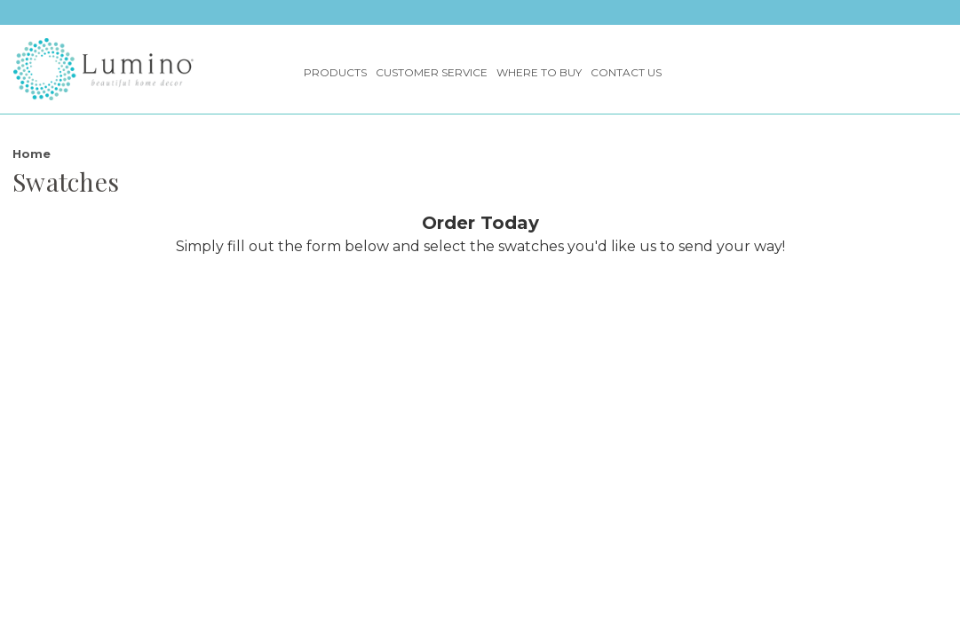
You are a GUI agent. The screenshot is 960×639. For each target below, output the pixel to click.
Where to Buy (539, 72)
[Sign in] (874, 69)
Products (335, 72)
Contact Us (626, 72)
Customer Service (432, 72)
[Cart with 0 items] (941, 69)
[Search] (907, 69)
